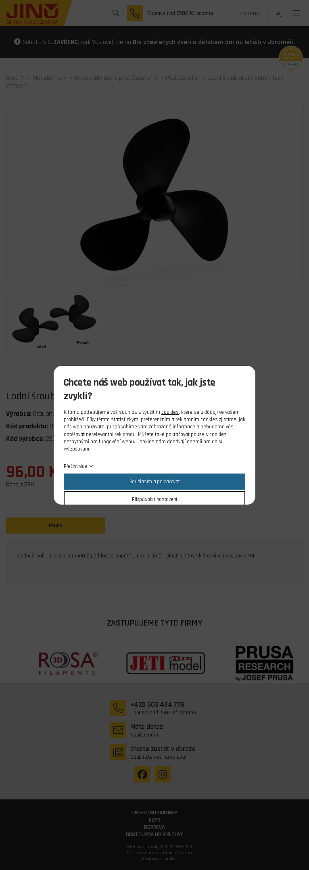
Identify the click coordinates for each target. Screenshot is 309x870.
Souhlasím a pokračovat (154, 481)
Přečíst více (75, 466)
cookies (170, 412)
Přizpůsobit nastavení (154, 499)
